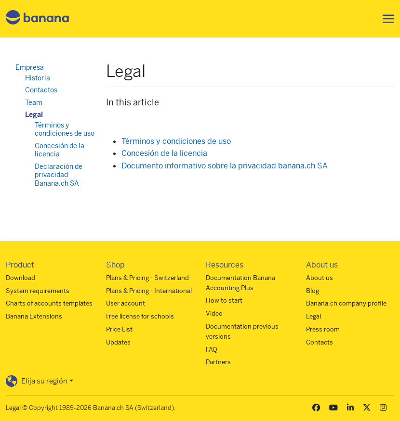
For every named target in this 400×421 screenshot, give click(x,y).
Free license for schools (140, 316)
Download (20, 278)
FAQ (211, 349)
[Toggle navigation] (385, 18)
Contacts (319, 342)
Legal (34, 114)
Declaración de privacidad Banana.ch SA (58, 175)
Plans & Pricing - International (149, 291)
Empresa (29, 67)
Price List (119, 329)
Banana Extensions (34, 316)
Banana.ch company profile (346, 303)
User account (125, 303)
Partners (218, 362)
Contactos (41, 90)
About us (319, 278)
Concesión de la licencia (164, 153)
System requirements (37, 291)
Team (33, 102)
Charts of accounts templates (49, 303)
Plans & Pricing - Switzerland (147, 278)
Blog (312, 291)
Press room (323, 329)
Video (214, 313)
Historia (37, 78)
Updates (118, 342)
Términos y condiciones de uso (176, 141)
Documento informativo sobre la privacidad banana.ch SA (224, 166)
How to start (224, 300)
